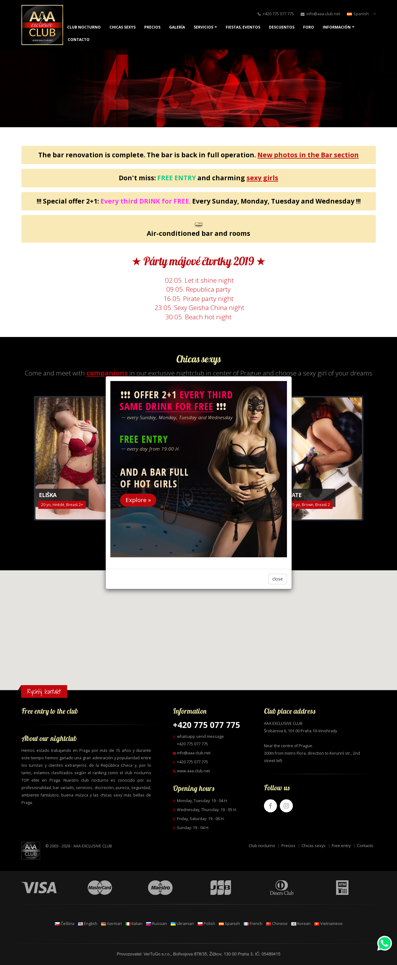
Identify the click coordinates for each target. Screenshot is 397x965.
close (277, 579)
